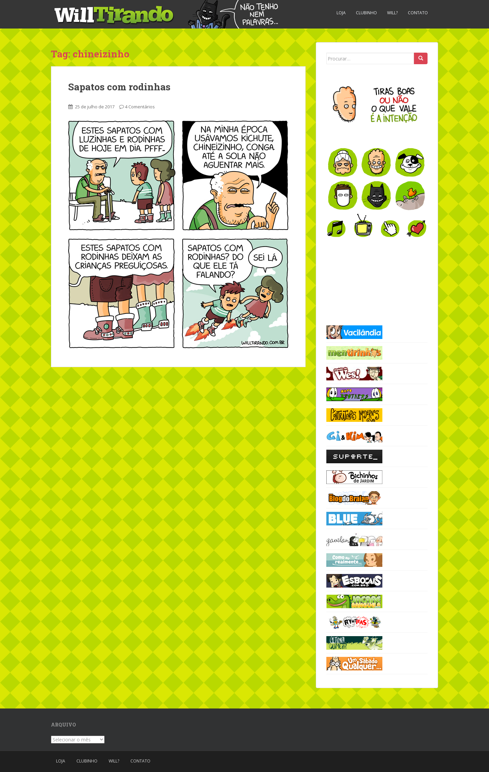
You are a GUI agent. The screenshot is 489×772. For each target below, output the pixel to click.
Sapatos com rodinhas (119, 86)
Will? (392, 13)
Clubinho (366, 13)
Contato (418, 13)
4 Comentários (140, 107)
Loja (341, 13)
